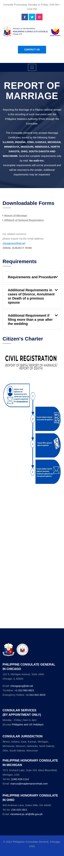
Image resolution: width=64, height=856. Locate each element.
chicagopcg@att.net (21, 685)
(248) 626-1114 (20, 779)
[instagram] (39, 17)
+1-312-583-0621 (24, 690)
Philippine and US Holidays (27, 724)
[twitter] (32, 17)
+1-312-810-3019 (35, 694)
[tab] (32, 277)
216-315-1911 (19, 809)
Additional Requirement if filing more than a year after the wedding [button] (30, 320)
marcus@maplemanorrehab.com (29, 783)
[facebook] (25, 17)
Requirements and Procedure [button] (31, 277)
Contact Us (32, 49)
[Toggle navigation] (32, 67)
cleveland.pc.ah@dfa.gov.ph (26, 814)
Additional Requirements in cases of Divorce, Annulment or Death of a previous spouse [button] (31, 296)
